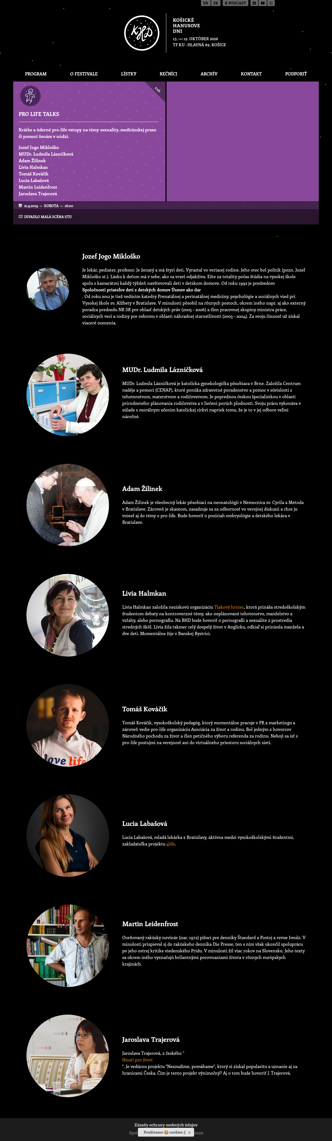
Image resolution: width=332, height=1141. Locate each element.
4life (170, 844)
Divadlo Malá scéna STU (48, 216)
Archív (209, 74)
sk (215, 3)
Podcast (235, 3)
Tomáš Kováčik (33, 174)
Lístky (128, 74)
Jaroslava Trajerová (38, 193)
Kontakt (251, 74)
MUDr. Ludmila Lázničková (46, 154)
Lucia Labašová (34, 180)
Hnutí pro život (137, 1060)
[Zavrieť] (190, 1131)
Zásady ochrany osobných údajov (166, 1125)
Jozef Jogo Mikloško (39, 147)
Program (36, 74)
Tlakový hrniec (229, 607)
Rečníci (168, 74)
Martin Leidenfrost (38, 187)
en (205, 3)
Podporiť (296, 74)
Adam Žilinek (32, 160)
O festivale (84, 74)
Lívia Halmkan (33, 167)
